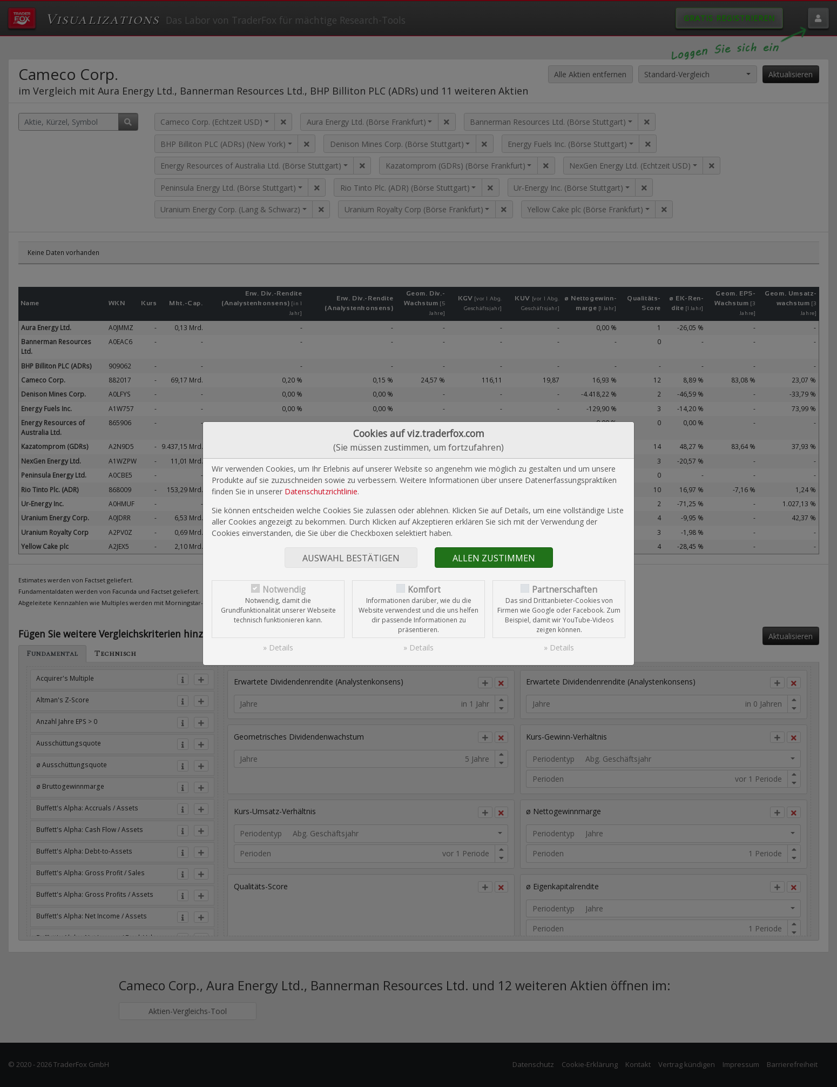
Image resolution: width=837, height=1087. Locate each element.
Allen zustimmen (494, 558)
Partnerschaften (564, 589)
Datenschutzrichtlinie (321, 491)
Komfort (424, 589)
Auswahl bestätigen (351, 558)
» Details (278, 647)
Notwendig (284, 589)
